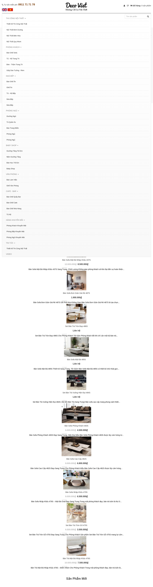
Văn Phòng (12, 174)
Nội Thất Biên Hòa (13, 36)
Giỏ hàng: (140, 6)
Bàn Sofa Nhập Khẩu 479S (76, 492)
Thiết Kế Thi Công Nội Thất (17, 24)
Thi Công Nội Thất (16, 18)
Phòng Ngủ (12, 111)
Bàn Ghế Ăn (11, 82)
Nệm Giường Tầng (14, 157)
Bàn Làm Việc (12, 180)
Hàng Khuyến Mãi (15, 220)
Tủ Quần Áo (11, 122)
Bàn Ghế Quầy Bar (14, 197)
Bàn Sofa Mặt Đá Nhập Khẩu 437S (76, 260)
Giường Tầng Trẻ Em (15, 151)
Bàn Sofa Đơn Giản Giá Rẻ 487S (76, 293)
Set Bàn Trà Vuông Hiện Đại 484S (76, 393)
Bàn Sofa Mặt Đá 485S (76, 359)
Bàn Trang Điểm (13, 128)
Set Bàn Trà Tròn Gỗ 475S (76, 525)
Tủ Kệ (9, 214)
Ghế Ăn (9, 87)
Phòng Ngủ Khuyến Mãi (16, 237)
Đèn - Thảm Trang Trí (15, 64)
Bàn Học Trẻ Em (13, 163)
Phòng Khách (13, 47)
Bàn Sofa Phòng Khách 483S (76, 426)
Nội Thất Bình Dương (15, 30)
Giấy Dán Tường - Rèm (15, 70)
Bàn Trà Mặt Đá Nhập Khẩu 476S (76, 558)
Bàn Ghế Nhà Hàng (14, 209)
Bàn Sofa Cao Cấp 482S (76, 459)
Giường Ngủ (11, 116)
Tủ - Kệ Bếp (11, 93)
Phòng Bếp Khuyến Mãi (15, 231)
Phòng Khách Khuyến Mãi (16, 226)
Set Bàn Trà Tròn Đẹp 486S (76, 326)
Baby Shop (12, 145)
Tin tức (10, 243)
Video (9, 254)
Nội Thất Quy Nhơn (14, 42)
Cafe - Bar (12, 191)
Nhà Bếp (11, 76)
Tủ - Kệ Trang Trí (13, 59)
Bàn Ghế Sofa (12, 53)
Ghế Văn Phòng (13, 186)
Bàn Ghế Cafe (12, 203)
